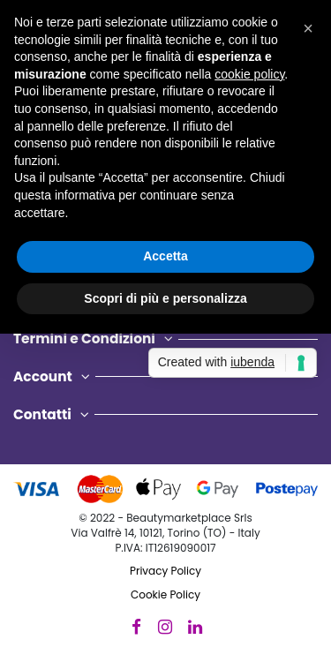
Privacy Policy (165, 570)
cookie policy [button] (249, 74)
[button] (308, 28)
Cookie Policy (165, 594)
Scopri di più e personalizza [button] (165, 298)
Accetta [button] (165, 256)
